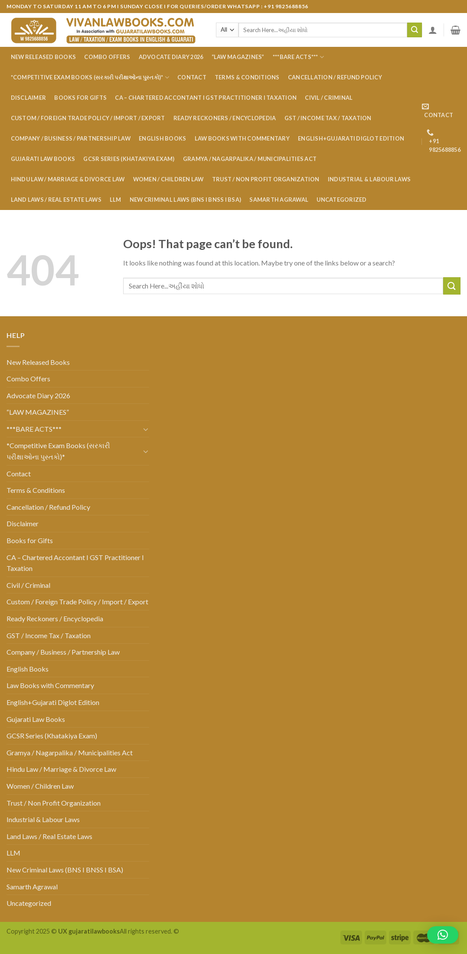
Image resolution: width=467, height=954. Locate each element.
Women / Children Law (168, 179)
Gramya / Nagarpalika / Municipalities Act (250, 158)
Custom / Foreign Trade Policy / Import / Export (88, 118)
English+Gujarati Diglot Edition (351, 138)
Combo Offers (107, 56)
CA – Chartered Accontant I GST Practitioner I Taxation (206, 97)
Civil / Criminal (329, 97)
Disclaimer (28, 97)
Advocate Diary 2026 (171, 56)
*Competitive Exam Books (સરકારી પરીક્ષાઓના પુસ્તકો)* (90, 77)
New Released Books (43, 56)
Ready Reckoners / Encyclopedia (224, 118)
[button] (442, 935)
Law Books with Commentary (242, 138)
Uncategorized (341, 199)
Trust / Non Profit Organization (266, 179)
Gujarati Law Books (43, 158)
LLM (115, 199)
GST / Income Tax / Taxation (328, 118)
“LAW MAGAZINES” (238, 56)
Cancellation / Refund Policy (335, 77)
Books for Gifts (80, 97)
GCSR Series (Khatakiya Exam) (128, 158)
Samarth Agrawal (278, 199)
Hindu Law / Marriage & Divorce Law (68, 179)
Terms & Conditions (247, 77)
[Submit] (414, 30)
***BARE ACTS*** (298, 57)
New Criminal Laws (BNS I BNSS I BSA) (185, 199)
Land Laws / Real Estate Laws (56, 199)
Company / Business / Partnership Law (71, 138)
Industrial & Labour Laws (369, 179)
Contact (191, 77)
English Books (162, 138)
